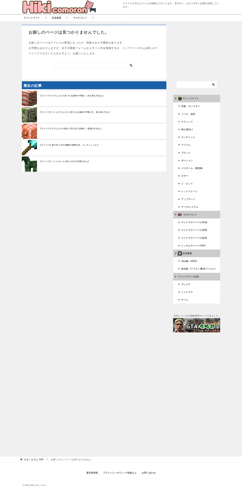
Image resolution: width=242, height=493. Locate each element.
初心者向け (187, 129)
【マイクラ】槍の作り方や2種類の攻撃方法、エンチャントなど (69, 145)
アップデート (188, 199)
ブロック (186, 152)
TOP (34, 459)
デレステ (186, 284)
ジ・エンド (187, 183)
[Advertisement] (196, 49)
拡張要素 (56, 17)
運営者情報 (92, 472)
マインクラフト (32, 17)
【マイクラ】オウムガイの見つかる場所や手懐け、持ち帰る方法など (71, 96)
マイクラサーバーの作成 (194, 222)
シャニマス (187, 292)
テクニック (187, 121)
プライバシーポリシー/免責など (120, 472)
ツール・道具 (188, 114)
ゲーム (184, 299)
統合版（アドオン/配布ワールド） (199, 268)
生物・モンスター (190, 106)
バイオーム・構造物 (191, 168)
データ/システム (189, 207)
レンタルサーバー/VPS (193, 245)
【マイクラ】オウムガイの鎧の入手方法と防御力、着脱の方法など (70, 128)
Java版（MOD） (190, 261)
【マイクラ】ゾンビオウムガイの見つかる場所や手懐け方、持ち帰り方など (74, 112)
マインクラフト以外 (188, 276)
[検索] (94, 65)
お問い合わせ (149, 472)
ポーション (187, 160)
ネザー (184, 176)
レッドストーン (189, 191)
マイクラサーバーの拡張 (194, 238)
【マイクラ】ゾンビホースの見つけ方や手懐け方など (64, 161)
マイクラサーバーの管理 (194, 230)
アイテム (186, 144)
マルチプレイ (80, 17)
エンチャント (188, 137)
